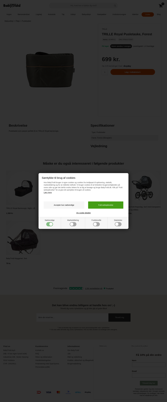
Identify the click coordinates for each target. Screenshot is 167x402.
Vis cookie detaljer (83, 213)
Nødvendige (50, 222)
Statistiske (118, 222)
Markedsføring (73, 222)
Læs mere (48, 192)
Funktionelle (96, 222)
